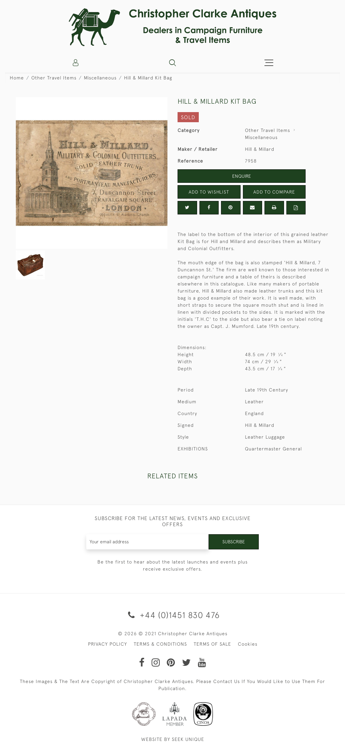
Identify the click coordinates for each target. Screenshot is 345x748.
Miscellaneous (100, 77)
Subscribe (233, 541)
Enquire (241, 176)
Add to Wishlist (209, 192)
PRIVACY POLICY (107, 644)
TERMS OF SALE (212, 644)
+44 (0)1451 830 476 (173, 615)
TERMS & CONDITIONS (160, 644)
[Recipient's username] (147, 541)
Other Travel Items (53, 77)
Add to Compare (274, 192)
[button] (172, 63)
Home (17, 77)
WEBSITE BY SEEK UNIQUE (172, 739)
